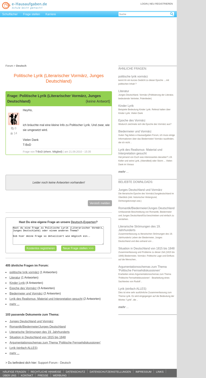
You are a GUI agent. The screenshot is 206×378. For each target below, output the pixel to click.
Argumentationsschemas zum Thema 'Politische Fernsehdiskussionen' (55, 342)
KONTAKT (27, 375)
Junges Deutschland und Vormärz (31, 321)
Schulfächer (10, 14)
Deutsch (65, 362)
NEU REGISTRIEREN (161, 3)
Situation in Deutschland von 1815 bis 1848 (37, 337)
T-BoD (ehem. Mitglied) (48, 151)
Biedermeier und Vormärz (26, 293)
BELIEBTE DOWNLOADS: (135, 182)
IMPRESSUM (143, 371)
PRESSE (43, 375)
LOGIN (144, 3)
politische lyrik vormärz (24, 272)
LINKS (160, 371)
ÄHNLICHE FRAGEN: (132, 68)
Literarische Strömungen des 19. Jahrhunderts (39, 331)
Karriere (50, 14)
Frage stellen (31, 14)
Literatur (14, 277)
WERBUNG (60, 375)
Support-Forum (48, 362)
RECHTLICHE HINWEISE (46, 371)
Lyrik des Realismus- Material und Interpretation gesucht (46, 298)
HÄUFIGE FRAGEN (14, 371)
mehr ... (14, 304)
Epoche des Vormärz (23, 288)
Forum (9, 65)
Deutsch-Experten (83, 222)
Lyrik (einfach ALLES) (23, 347)
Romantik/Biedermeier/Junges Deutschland (37, 326)
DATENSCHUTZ (75, 371)
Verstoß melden (100, 203)
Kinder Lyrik (17, 282)
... (123, 171)
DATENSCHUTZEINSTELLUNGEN (110, 371)
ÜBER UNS (9, 375)
